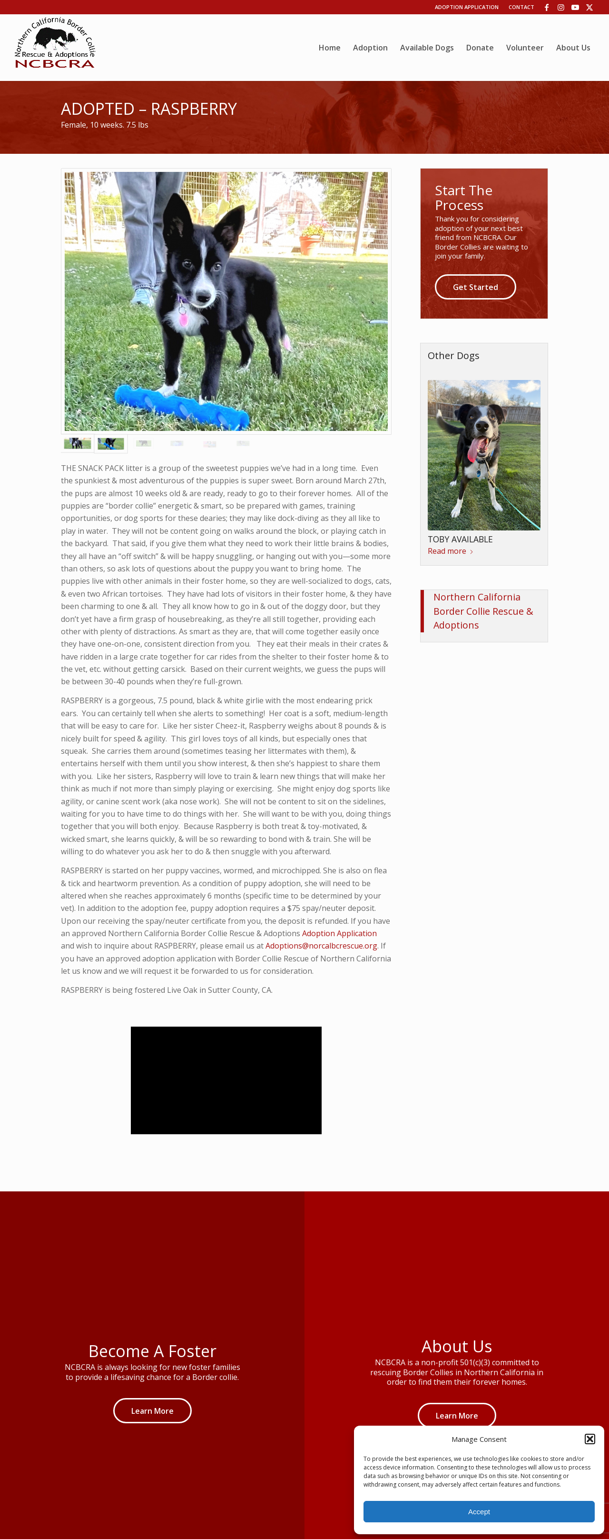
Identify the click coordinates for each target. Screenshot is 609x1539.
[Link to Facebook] (546, 7)
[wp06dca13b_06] (55, 47)
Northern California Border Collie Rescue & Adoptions (483, 610)
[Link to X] (589, 7)
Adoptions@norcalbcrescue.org (321, 945)
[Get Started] (475, 287)
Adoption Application (467, 6)
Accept (479, 1512)
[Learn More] (152, 1410)
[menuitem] (330, 47)
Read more (451, 551)
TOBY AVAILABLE (460, 539)
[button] (590, 1439)
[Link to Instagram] (561, 7)
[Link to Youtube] (575, 7)
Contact (521, 6)
